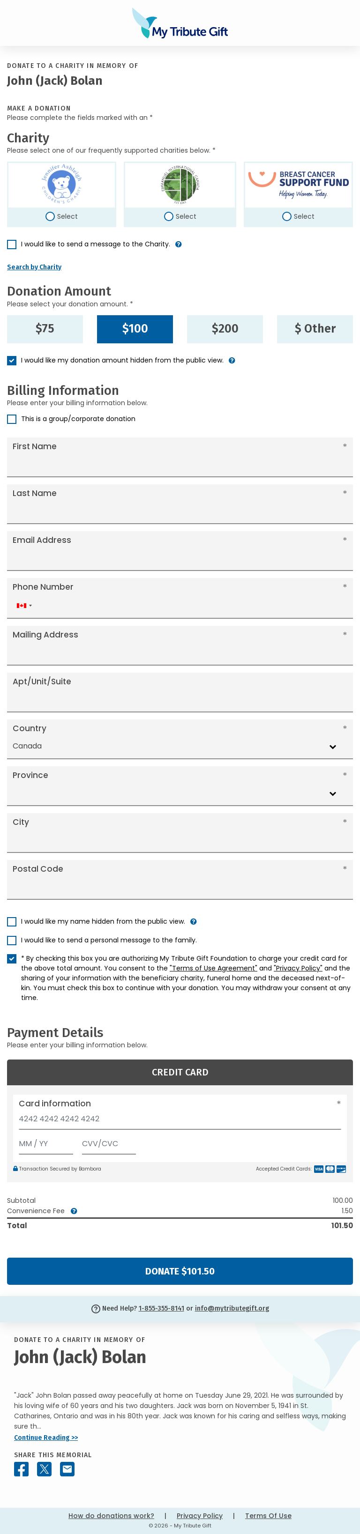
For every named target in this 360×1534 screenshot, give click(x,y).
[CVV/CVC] (109, 1142)
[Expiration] (46, 1142)
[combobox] (24, 606)
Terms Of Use (268, 1515)
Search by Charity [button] (34, 267)
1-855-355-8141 (161, 1308)
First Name (35, 446)
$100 (135, 329)
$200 (225, 329)
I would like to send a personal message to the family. (109, 940)
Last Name (35, 493)
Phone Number (43, 587)
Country (29, 728)
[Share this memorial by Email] (67, 1469)
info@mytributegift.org (232, 1308)
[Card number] (180, 1121)
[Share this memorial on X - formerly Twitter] (44, 1469)
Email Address (42, 540)
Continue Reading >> (46, 1438)
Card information (55, 1103)
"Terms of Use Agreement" (213, 968)
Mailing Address (45, 634)
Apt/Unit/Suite (42, 681)
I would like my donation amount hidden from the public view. (122, 360)
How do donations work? (111, 1515)
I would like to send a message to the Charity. (95, 244)
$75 (45, 329)
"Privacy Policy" (298, 968)
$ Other (315, 329)
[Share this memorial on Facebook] (21, 1469)
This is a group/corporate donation (78, 418)
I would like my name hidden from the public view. (103, 921)
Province (30, 775)
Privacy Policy (200, 1515)
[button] (178, 248)
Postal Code (38, 868)
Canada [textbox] (27, 746)
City (21, 822)
